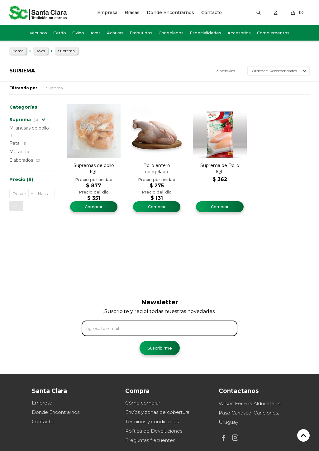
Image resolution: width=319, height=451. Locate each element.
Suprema (54, 88)
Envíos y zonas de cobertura (157, 412)
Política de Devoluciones (153, 431)
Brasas (132, 12)
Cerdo (59, 32)
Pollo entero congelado (156, 168)
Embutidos (141, 32)
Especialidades (205, 32)
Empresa (107, 12)
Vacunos (38, 32)
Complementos (273, 32)
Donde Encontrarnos (170, 12)
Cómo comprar (142, 403)
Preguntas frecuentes (150, 440)
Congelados (171, 32)
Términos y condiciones (152, 421)
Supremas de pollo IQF (94, 168)
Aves (95, 32)
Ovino (78, 32)
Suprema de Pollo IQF (219, 168)
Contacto (211, 12)
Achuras (115, 32)
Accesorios (239, 32)
